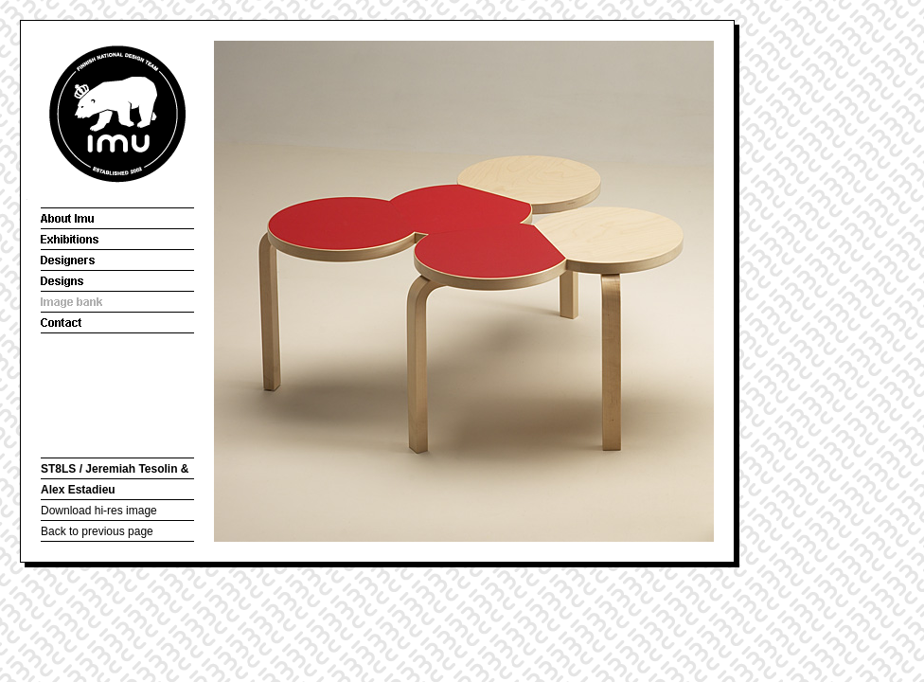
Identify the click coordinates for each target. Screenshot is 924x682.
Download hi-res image (99, 510)
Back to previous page (97, 531)
